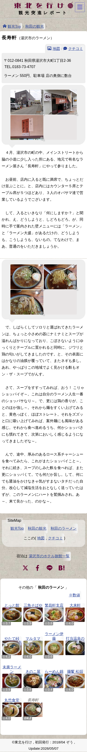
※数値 (74, 595)
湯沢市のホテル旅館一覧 (49, 556)
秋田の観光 (34, 26)
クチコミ (75, 48)
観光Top (14, 26)
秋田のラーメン (64, 528)
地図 (56, 48)
